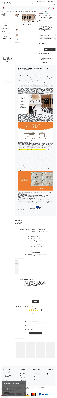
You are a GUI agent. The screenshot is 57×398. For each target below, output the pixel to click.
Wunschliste (23, 378)
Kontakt (44, 8)
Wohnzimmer (4, 31)
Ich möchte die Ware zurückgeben (8, 378)
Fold (37, 233)
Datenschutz (35, 377)
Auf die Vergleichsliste (42, 51)
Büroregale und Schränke (7, 18)
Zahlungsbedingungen (37, 374)
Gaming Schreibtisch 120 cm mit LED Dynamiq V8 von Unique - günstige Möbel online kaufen (8, 59)
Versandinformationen (37, 373)
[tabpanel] (20, 350)
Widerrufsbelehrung (36, 379)
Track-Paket (7, 374)
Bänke (4, 17)
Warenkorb (23, 377)
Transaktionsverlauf (24, 380)
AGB (35, 8)
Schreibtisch (12, 11)
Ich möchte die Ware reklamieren (8, 376)
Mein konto (22, 369)
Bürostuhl (4, 20)
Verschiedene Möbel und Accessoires (6, 33)
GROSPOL (38, 227)
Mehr (44, 229)
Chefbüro (7, 11)
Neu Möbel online (20, 8)
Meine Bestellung (7, 369)
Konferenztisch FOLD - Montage (18, 223)
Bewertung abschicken (35, 333)
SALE (8, 8)
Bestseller (13, 8)
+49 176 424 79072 (52, 1)
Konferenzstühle (5, 22)
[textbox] (25, 4)
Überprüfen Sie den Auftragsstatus (8, 372)
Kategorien (4, 13)
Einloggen (53, 4)
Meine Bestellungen (24, 373)
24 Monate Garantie (40, 234)
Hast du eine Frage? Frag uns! (44, 53)
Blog (39, 8)
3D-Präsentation (29, 69)
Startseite (3, 11)
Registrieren (23, 371)
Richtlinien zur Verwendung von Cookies (10, 385)
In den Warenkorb (49, 49)
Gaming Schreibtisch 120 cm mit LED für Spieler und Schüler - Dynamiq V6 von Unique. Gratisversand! (8, 81)
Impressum (35, 371)
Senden (35, 301)
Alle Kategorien (28, 8)
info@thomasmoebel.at (41, 1)
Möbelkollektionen (5, 28)
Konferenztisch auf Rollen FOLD (37, 192)
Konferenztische (5, 23)
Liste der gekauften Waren (24, 375)
